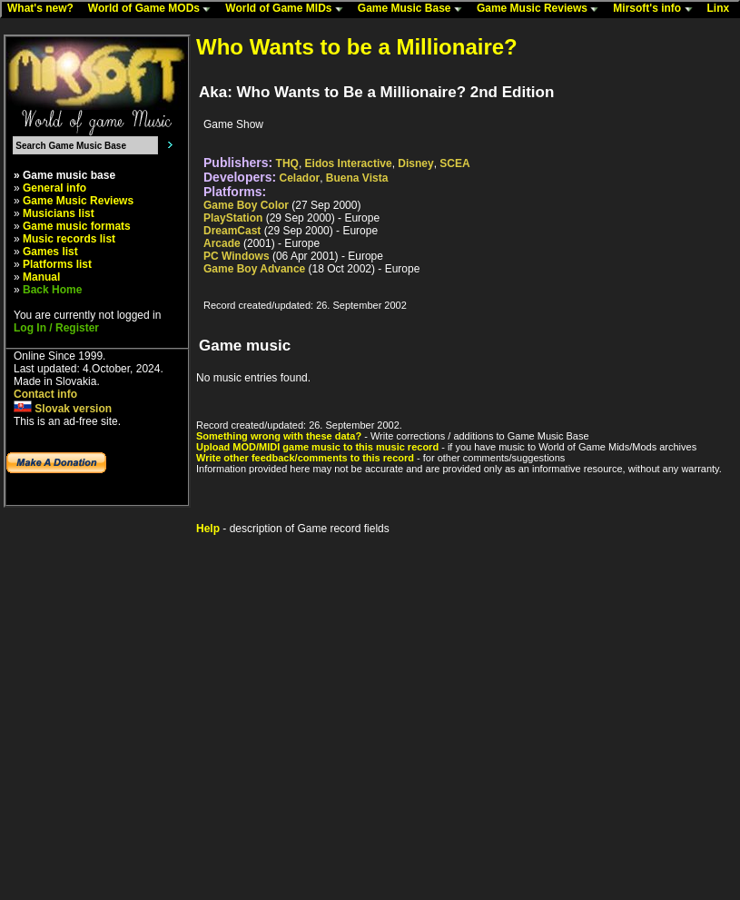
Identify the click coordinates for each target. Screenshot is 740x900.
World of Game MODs (153, 9)
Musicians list (58, 213)
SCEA (454, 163)
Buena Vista (357, 178)
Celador (300, 178)
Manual (41, 277)
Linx (722, 9)
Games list (50, 251)
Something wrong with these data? (278, 435)
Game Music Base (414, 9)
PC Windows (236, 256)
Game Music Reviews (541, 9)
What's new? (44, 9)
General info (54, 188)
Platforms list (57, 264)
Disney (415, 163)
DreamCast (232, 230)
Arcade (222, 243)
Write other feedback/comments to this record (305, 457)
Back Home (52, 289)
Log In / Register (56, 327)
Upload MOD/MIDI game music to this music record (317, 446)
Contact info (45, 394)
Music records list (69, 238)
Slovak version (63, 408)
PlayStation (232, 218)
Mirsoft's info (656, 9)
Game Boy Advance (254, 268)
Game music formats (77, 226)
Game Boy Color (246, 205)
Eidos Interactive (348, 163)
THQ (287, 163)
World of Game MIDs (287, 9)
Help (208, 528)
